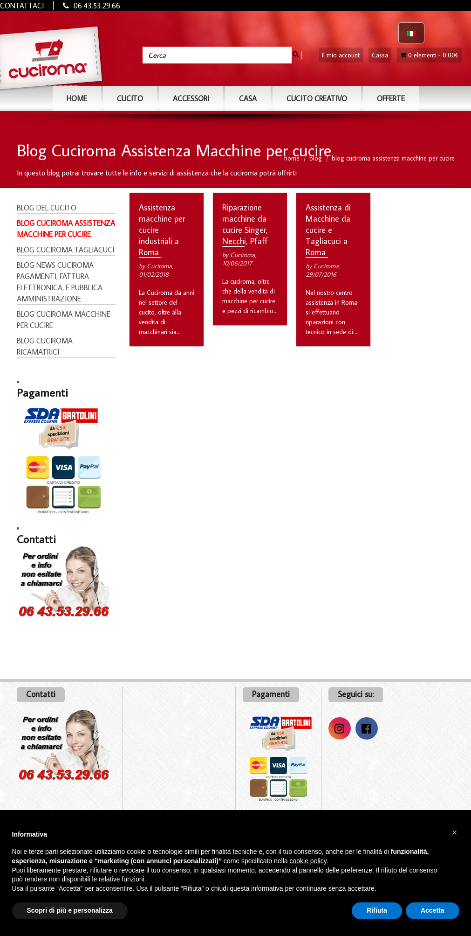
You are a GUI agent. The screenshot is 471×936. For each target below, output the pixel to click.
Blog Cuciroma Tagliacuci (65, 249)
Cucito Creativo (317, 98)
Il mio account (341, 55)
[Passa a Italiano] (411, 33)
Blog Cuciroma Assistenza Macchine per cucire (66, 228)
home (292, 158)
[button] (454, 832)
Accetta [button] (432, 910)
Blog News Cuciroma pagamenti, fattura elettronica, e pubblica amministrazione (59, 281)
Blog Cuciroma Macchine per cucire (63, 319)
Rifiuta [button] (377, 910)
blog (315, 158)
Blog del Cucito (46, 207)
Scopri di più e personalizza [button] (70, 910)
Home (77, 98)
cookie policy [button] (307, 861)
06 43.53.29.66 (97, 5)
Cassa (380, 55)
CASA (248, 98)
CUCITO (130, 98)
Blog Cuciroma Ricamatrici (45, 346)
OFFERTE (391, 98)
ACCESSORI (191, 98)
